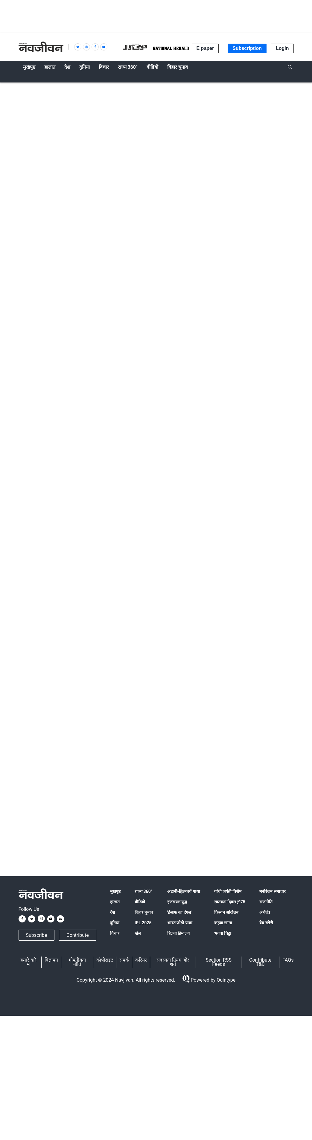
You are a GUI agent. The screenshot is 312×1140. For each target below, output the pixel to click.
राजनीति (266, 901)
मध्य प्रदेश (78, 840)
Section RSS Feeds (219, 962)
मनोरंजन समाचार (272, 891)
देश (112, 912)
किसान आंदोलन (226, 912)
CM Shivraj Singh (195, 840)
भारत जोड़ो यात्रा (179, 922)
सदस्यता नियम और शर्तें (173, 962)
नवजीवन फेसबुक (70, 744)
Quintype (225, 980)
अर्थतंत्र (264, 912)
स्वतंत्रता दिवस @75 (230, 901)
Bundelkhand (102, 840)
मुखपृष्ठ (115, 891)
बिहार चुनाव (144, 912)
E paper (205, 48)
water (26, 840)
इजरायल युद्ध (177, 901)
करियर (141, 960)
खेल (138, 933)
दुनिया (114, 922)
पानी (218, 840)
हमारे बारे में (28, 962)
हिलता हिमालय (178, 933)
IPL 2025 (143, 922)
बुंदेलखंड (124, 840)
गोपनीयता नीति (77, 962)
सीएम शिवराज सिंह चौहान (155, 840)
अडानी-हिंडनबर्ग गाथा (183, 891)
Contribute (77, 935)
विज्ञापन (51, 960)
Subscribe (36, 935)
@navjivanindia (61, 766)
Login (282, 48)
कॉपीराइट (104, 960)
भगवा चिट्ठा (222, 933)
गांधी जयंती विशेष (228, 891)
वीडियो (140, 901)
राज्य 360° (143, 891)
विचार (114, 933)
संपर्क (124, 960)
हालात (25, 87)
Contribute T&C (260, 962)
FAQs (287, 960)
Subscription (247, 48)
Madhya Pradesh (51, 840)
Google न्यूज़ (34, 744)
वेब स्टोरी (266, 922)
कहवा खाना (223, 922)
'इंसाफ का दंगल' (179, 912)
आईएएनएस (50, 279)
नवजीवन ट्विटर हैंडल (132, 744)
